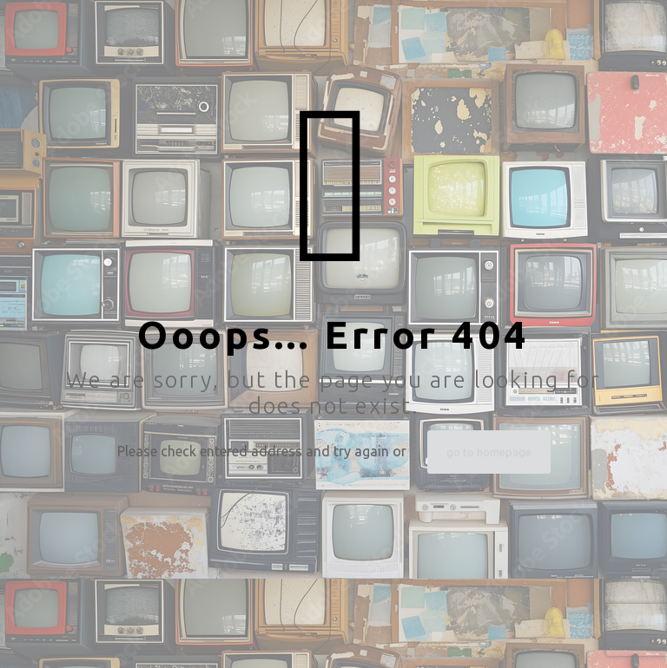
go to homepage (489, 452)
